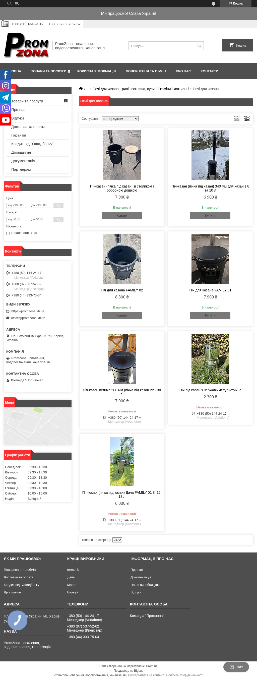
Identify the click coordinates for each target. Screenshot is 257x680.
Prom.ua (152, 666)
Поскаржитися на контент (146, 675)
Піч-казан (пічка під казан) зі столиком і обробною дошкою (122, 188)
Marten (72, 585)
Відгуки (17, 118)
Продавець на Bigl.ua (128, 670)
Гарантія (18, 135)
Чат (236, 667)
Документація (23, 161)
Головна (13, 71)
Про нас (183, 71)
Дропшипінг (21, 152)
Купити (122, 215)
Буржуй (72, 592)
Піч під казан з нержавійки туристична (210, 390)
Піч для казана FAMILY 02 (122, 290)
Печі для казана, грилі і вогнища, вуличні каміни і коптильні (141, 89)
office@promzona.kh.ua (28, 318)
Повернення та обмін (146, 71)
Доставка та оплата (28, 127)
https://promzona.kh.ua (27, 311)
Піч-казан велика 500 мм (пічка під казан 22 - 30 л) (122, 392)
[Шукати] (199, 45)
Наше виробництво (145, 585)
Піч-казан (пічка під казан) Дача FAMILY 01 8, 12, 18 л (122, 494)
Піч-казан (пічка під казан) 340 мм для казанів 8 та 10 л (210, 188)
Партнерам (21, 169)
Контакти (209, 71)
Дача (71, 577)
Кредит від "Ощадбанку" (32, 144)
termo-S (73, 570)
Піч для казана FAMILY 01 (210, 290)
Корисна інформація (96, 71)
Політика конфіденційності (184, 675)
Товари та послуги (48, 71)
